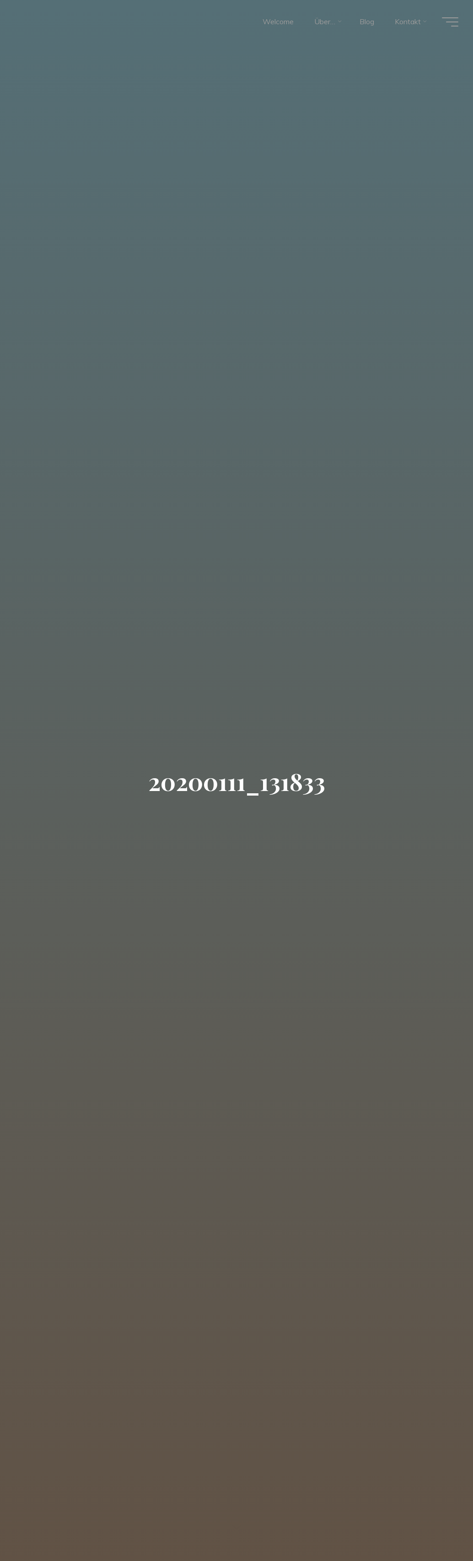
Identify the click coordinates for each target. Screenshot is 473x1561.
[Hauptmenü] (450, 22)
